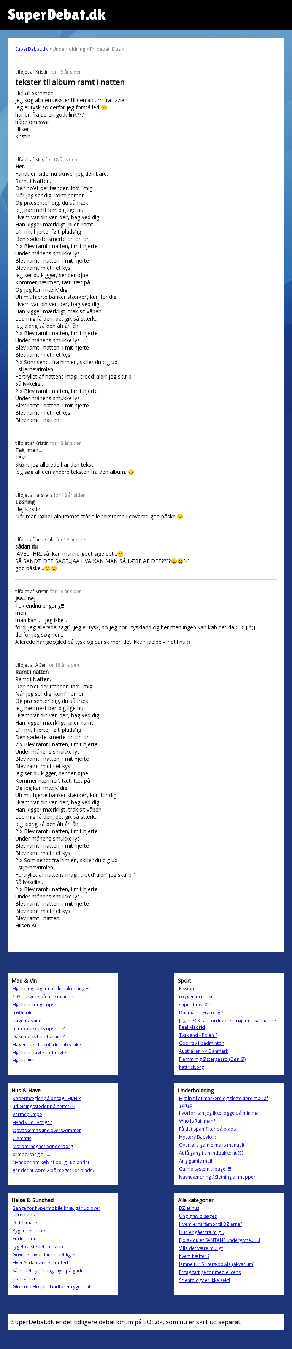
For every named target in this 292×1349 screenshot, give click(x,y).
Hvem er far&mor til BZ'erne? (210, 1224)
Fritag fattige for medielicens (210, 1272)
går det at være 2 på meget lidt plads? (53, 1170)
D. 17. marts (25, 1222)
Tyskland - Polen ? (198, 1035)
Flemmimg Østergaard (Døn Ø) (212, 1059)
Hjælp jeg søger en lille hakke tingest (52, 988)
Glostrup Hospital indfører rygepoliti (52, 1286)
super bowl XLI (195, 1004)
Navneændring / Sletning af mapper (217, 1177)
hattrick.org (191, 1067)
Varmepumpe (27, 1114)
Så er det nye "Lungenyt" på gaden (49, 1270)
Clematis (22, 1138)
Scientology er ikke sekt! (204, 1280)
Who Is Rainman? (197, 1121)
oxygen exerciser (197, 996)
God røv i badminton (201, 1043)
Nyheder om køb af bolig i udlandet (51, 1162)
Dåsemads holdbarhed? (39, 1036)
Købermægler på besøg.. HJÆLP (47, 1098)
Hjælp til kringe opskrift (38, 1004)
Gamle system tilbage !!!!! (205, 1169)
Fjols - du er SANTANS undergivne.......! (219, 1240)
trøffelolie (23, 1012)
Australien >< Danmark (203, 1051)
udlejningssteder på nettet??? (44, 1106)
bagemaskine (27, 1020)
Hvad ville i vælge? (32, 1122)
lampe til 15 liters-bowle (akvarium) (216, 1264)
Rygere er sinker (30, 1230)
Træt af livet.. (26, 1278)
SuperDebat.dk (31, 49)
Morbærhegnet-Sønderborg (43, 1146)
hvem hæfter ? (194, 1256)
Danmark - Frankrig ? (201, 1012)
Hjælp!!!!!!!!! (24, 1060)
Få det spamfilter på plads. (208, 1129)
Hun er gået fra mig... (201, 1232)
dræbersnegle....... (32, 1154)
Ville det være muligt (201, 1248)
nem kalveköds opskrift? (39, 1028)
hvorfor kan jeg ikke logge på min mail (220, 1113)
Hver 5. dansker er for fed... (42, 1262)
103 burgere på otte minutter (44, 996)
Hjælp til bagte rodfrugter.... (43, 1052)
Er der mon (24, 1238)
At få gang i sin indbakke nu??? (211, 1153)
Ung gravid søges (198, 1216)
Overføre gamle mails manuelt (211, 1145)
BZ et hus (189, 1208)
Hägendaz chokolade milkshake (47, 1044)
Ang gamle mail (195, 1161)
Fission (186, 988)
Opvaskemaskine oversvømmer (47, 1130)
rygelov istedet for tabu (38, 1246)
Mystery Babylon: (197, 1137)
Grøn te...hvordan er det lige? (44, 1254)
